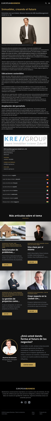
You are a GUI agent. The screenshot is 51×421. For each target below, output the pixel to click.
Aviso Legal (33, 413)
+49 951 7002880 (8, 159)
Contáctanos (28, 365)
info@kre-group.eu (9, 164)
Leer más (7, 264)
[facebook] (22, 402)
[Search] (46, 3)
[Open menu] (48, 3)
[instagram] (25, 402)
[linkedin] (29, 402)
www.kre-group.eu (9, 169)
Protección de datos (43, 413)
